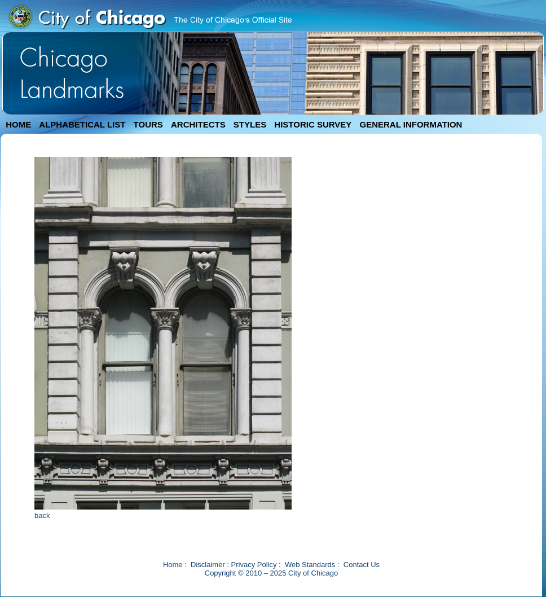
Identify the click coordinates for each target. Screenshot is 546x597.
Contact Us (362, 564)
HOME (18, 124)
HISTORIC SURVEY (312, 124)
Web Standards (310, 564)
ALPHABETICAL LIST (82, 124)
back (42, 515)
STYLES (250, 124)
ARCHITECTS (198, 124)
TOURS (148, 124)
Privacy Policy (254, 564)
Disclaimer (208, 564)
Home (173, 564)
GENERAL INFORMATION (411, 124)
